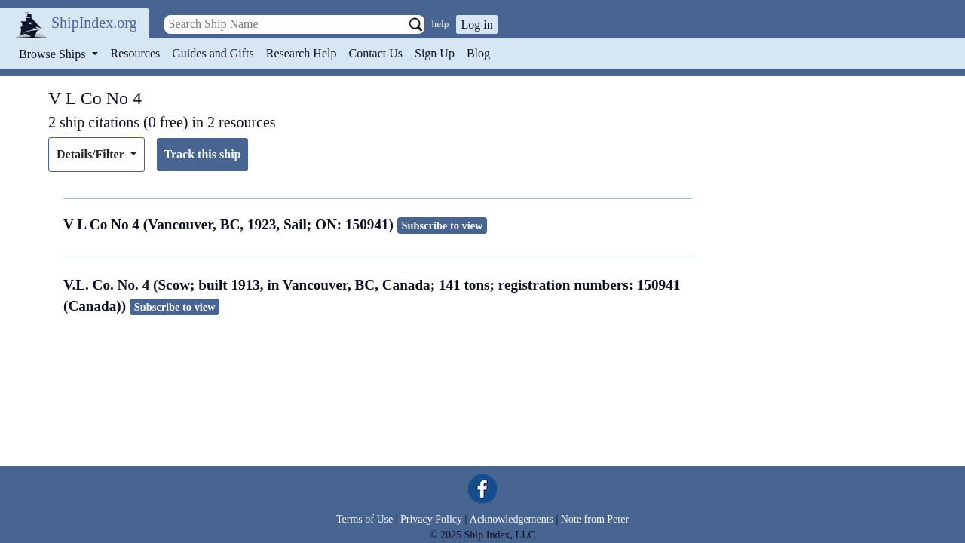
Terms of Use (364, 519)
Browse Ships (53, 54)
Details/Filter (92, 154)
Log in (476, 24)
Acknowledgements (511, 519)
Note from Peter (595, 519)
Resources (136, 53)
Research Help (301, 53)
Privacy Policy (431, 519)
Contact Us (375, 53)
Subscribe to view (442, 225)
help (440, 23)
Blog (478, 53)
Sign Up (435, 53)
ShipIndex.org (94, 22)
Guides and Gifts (212, 53)
